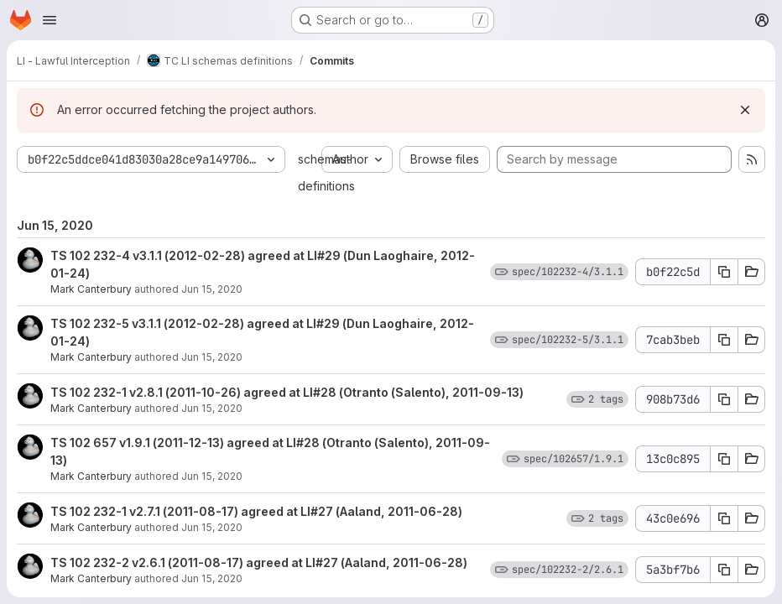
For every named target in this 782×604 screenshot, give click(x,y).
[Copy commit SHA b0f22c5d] (724, 271)
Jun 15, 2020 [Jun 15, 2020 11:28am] (211, 289)
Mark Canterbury (91, 289)
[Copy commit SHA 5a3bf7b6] (724, 569)
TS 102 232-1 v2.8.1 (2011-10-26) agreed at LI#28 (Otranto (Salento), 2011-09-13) (287, 392)
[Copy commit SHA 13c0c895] (724, 458)
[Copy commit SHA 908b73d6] (724, 399)
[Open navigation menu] (49, 20)
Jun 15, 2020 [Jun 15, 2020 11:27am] (211, 357)
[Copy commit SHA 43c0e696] (724, 518)
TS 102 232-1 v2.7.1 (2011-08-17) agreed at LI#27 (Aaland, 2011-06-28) (256, 511)
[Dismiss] (745, 110)
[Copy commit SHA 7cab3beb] (724, 339)
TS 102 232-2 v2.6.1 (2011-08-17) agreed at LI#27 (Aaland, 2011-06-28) (258, 562)
